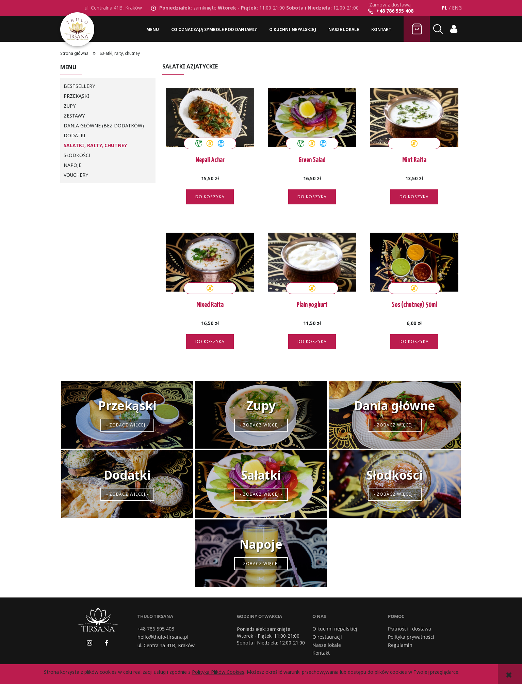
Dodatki (74, 135)
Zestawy (74, 115)
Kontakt (321, 653)
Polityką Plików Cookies (218, 672)
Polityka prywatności (411, 637)
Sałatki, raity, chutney (95, 145)
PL (444, 7)
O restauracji (327, 637)
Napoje (72, 165)
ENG (457, 7)
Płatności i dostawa (409, 629)
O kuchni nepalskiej (334, 629)
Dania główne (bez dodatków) (104, 125)
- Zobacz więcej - (127, 425)
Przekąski (76, 96)
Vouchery (76, 175)
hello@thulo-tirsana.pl (163, 637)
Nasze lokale (326, 645)
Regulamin (400, 645)
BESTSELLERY (79, 86)
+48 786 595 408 (394, 10)
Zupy (70, 106)
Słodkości (77, 155)
